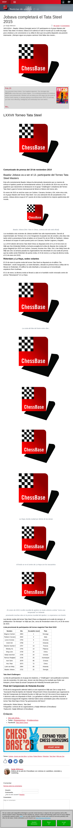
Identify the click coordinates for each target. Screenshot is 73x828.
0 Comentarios (65, 26)
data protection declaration (43, 818)
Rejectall (49, 823)
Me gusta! (56, 26)
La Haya (30, 756)
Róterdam (46, 756)
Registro (22, 794)
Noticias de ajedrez (21, 9)
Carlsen (10, 756)
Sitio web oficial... (14, 718)
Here (21, 816)
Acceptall (64, 823)
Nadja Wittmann (17, 769)
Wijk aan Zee (60, 756)
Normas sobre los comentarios (12, 786)
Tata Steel (52, 756)
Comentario (7, 797)
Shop (4, 2)
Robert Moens (37, 756)
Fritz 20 (8, 88)
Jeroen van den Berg (20, 756)
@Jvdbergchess (32, 720)
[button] (15, 2)
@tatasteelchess (19, 720)
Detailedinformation (34, 823)
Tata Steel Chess (22, 722)
